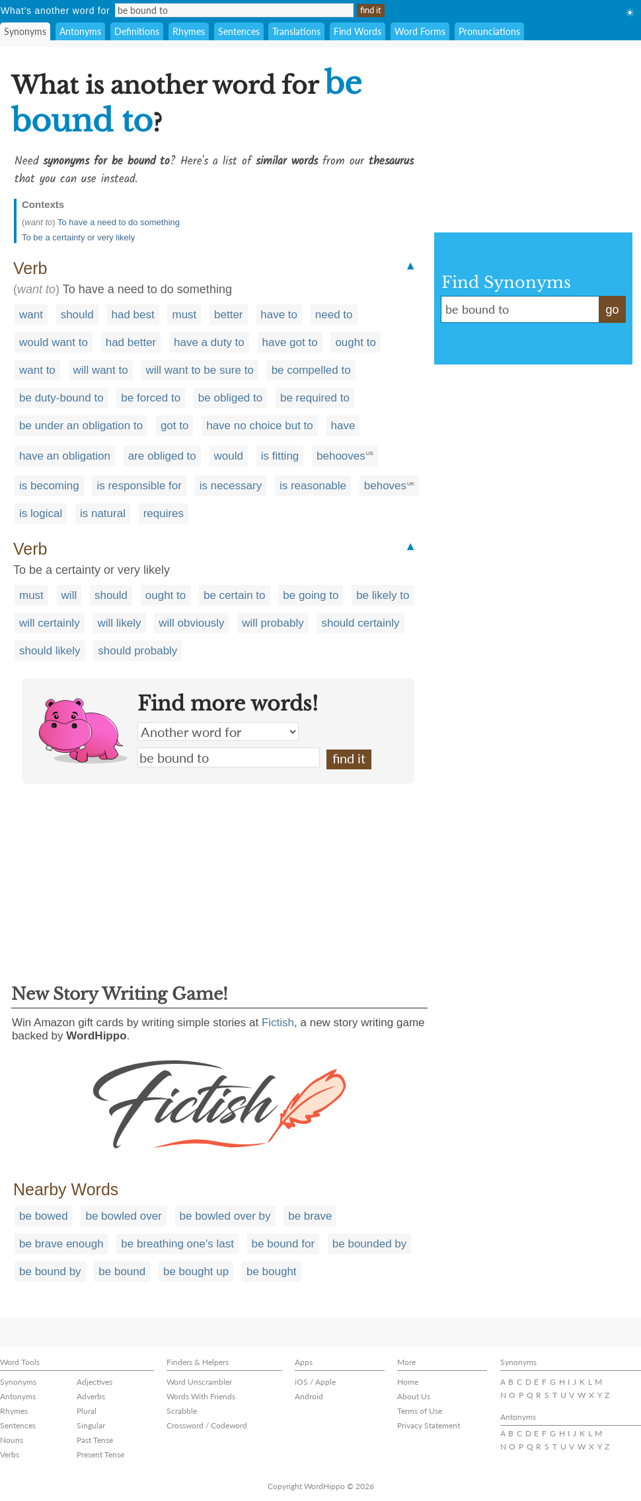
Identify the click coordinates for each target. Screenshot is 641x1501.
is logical (40, 513)
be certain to (235, 595)
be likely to (382, 595)
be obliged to (230, 398)
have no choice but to (259, 425)
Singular (91, 1425)
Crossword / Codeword (207, 1425)
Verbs (9, 1454)
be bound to (228, 757)
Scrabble (182, 1411)
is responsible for (139, 485)
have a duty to (209, 342)
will (69, 595)
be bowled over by (225, 1216)
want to (37, 370)
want (31, 314)
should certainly (360, 623)
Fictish (278, 1022)
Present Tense (100, 1454)
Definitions (136, 31)
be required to (315, 398)
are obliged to (162, 456)
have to (278, 314)
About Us (413, 1396)
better (228, 314)
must (184, 314)
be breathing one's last (177, 1244)
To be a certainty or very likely (78, 237)
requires (163, 513)
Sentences (239, 31)
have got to (290, 342)
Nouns (11, 1440)
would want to (53, 342)
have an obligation (64, 456)
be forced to (150, 398)
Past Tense (95, 1440)
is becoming (49, 485)
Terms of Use (419, 1411)
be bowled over (123, 1216)
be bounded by (369, 1244)
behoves (385, 485)
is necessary (231, 485)
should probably (137, 651)
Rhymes (188, 31)
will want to (100, 370)
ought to (355, 342)
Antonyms (80, 31)
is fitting (280, 456)
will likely (119, 623)
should (77, 314)
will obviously (191, 623)
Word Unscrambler (199, 1382)
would (228, 456)
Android (309, 1396)
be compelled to (311, 370)
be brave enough (61, 1244)
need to (334, 314)
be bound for (283, 1244)
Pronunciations (489, 31)
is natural (103, 513)
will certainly (49, 623)
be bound (121, 1271)
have (343, 425)
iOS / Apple (315, 1382)
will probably (273, 623)
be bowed (43, 1216)
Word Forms (420, 31)
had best (133, 314)
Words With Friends (201, 1396)
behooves (341, 456)
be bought (271, 1271)
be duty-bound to (61, 398)
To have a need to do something (118, 222)
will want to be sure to (199, 370)
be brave (310, 1216)
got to (175, 425)
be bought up (196, 1271)
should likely (50, 651)
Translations (296, 31)
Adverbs (91, 1396)
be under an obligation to (81, 425)
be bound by (50, 1271)
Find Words (357, 31)
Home (407, 1382)
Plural (86, 1411)
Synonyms (25, 31)
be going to (310, 595)
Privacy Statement (428, 1425)
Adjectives (94, 1382)
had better (131, 342)
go (612, 309)
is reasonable (313, 485)
